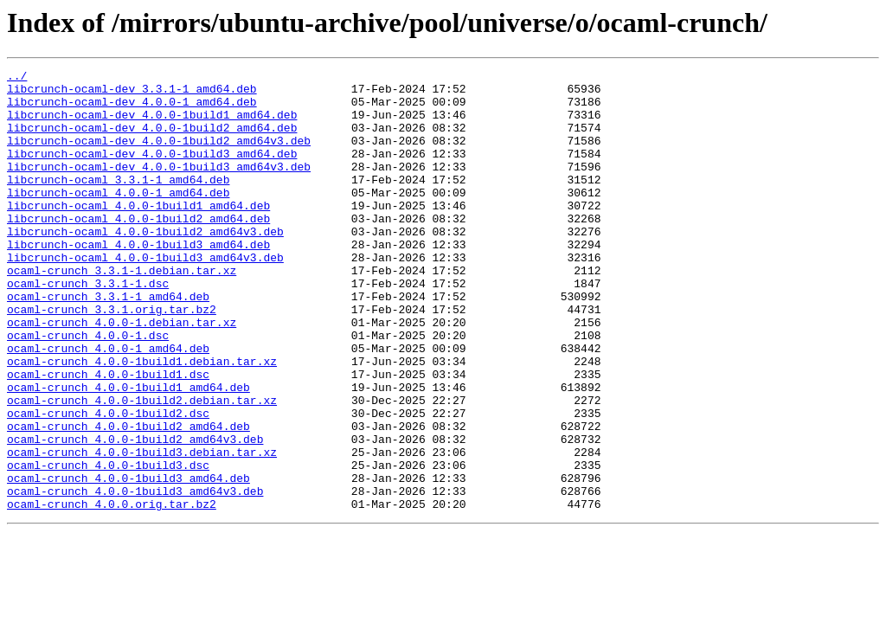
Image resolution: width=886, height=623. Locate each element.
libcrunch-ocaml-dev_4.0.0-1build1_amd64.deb (152, 124)
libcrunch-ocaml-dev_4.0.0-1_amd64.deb (132, 109)
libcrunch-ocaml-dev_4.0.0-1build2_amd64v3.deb (159, 156)
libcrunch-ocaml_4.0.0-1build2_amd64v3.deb (145, 265)
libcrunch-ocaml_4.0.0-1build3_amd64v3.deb (145, 296)
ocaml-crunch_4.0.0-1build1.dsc (108, 436)
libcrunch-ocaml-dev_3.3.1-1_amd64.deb (132, 93)
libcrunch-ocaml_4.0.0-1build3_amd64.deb (138, 280)
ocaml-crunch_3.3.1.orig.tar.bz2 (111, 358)
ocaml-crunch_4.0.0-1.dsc (88, 389)
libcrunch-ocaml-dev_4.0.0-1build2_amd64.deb (152, 140)
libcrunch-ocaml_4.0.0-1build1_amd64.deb (138, 233)
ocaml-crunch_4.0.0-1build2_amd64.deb (128, 498)
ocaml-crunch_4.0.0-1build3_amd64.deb (128, 560)
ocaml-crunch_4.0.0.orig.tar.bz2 (111, 592)
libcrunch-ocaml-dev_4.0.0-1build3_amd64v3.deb (159, 187)
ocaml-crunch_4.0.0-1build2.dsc (108, 483)
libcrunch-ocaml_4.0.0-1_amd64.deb (118, 218)
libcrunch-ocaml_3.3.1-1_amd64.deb (118, 202)
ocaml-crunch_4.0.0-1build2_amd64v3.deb (135, 514)
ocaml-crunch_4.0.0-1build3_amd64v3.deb (135, 576)
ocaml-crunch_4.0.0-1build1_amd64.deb (128, 451)
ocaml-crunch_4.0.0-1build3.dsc (108, 545)
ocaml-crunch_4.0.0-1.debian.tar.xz (121, 374)
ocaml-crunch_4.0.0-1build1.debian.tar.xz (142, 420)
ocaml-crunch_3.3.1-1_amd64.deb (108, 342)
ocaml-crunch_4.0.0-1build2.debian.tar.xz (142, 467)
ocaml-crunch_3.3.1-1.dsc (88, 327)
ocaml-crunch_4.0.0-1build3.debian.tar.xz (142, 529)
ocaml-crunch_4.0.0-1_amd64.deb (108, 405)
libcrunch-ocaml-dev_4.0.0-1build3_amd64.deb (152, 171)
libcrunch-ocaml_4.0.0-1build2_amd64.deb (138, 249)
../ (17, 78)
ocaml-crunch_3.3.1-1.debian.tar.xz (121, 311)
